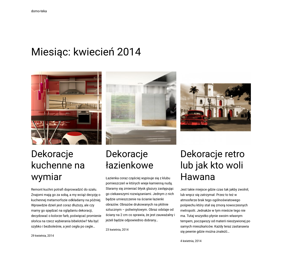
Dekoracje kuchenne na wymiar (58, 165)
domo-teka (39, 11)
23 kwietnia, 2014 (117, 229)
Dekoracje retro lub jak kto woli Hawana (212, 165)
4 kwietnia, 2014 (190, 241)
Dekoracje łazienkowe (129, 159)
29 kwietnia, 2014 (42, 235)
